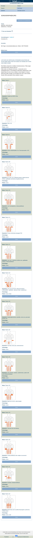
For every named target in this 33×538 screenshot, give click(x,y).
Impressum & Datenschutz (23, 536)
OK (16, 535)
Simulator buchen (21, 10)
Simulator (3, 5)
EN (31, 1)
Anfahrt (11, 37)
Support (2, 8)
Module (19, 5)
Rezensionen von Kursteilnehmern (24, 20)
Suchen (16, 52)
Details (16, 102)
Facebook (6, 536)
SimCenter (19, 8)
